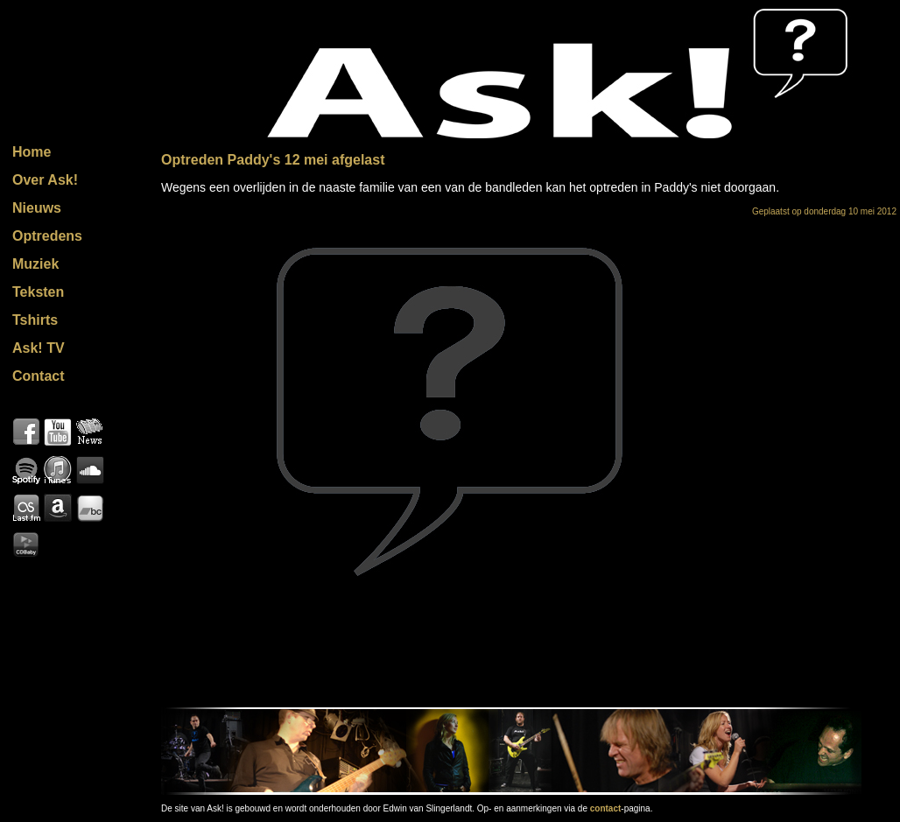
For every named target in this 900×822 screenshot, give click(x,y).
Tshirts (35, 320)
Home (31, 151)
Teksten (38, 292)
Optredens (47, 235)
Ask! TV (38, 348)
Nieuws (36, 207)
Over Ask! (45, 179)
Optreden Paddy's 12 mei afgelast (272, 159)
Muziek (35, 263)
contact (606, 808)
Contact (38, 376)
